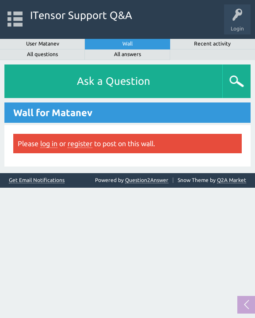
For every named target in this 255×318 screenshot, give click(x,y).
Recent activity (212, 43)
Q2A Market (231, 180)
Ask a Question (113, 81)
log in (48, 144)
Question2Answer (146, 180)
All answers (127, 54)
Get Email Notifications (37, 180)
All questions (42, 54)
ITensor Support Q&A (81, 15)
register (80, 144)
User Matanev (42, 43)
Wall (127, 43)
